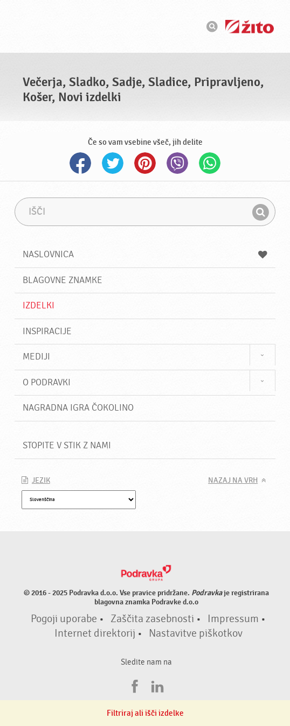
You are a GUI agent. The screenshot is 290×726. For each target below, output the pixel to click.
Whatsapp (209, 163)
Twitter (112, 163)
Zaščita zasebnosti (152, 619)
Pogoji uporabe (64, 619)
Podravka (145, 26)
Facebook (80, 163)
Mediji (36, 356)
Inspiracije (47, 331)
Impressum (233, 619)
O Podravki (47, 382)
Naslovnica (145, 254)
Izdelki (38, 305)
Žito (249, 26)
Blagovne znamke (62, 280)
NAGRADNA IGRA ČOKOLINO (78, 408)
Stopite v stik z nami (67, 445)
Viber (177, 163)
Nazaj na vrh (233, 480)
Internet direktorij (94, 633)
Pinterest (145, 163)
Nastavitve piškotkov (196, 633)
